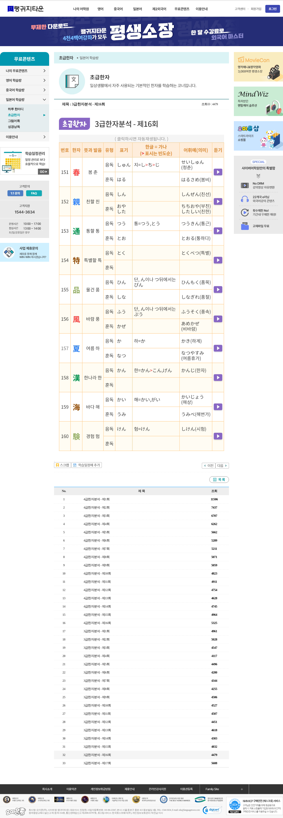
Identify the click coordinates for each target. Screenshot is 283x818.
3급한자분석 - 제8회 (96, 689)
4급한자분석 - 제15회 (97, 614)
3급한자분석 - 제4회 (96, 656)
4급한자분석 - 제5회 (96, 532)
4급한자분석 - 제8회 (96, 557)
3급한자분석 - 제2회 (96, 639)
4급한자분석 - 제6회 (96, 540)
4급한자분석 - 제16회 (97, 623)
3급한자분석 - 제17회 (97, 763)
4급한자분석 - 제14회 (97, 606)
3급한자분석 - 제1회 (96, 631)
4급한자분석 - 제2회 (96, 507)
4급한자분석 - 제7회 (96, 548)
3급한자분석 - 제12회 (97, 722)
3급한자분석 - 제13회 (97, 730)
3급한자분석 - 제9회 (96, 697)
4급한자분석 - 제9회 (96, 565)
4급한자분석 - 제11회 (97, 581)
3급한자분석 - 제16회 (97, 755)
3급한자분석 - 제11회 (97, 713)
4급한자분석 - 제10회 (97, 573)
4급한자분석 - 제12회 (97, 590)
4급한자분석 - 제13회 (97, 598)
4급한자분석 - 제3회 (96, 515)
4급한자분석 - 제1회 (96, 499)
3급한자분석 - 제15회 (97, 746)
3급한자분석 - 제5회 (96, 664)
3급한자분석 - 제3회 (96, 647)
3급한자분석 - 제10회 (97, 705)
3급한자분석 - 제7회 (96, 680)
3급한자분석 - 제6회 (96, 672)
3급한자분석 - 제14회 (97, 738)
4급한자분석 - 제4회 (96, 524)
